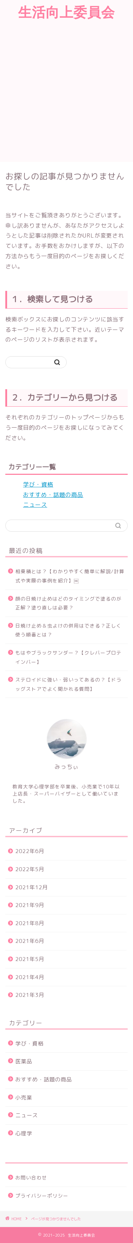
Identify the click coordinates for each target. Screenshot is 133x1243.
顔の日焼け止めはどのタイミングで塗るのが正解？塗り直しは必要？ (68, 603)
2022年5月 (29, 869)
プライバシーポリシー (41, 1195)
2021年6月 (29, 941)
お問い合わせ (31, 1177)
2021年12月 (31, 887)
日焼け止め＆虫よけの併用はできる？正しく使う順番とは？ (68, 630)
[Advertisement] (66, 91)
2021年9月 (29, 905)
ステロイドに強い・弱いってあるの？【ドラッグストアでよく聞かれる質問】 (68, 684)
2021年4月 (29, 977)
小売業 (23, 1097)
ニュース (35, 505)
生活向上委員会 (66, 12)
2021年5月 (29, 959)
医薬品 (23, 1061)
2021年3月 (29, 995)
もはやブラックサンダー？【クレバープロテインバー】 (68, 657)
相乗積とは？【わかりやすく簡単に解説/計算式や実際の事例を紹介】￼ (69, 576)
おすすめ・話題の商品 (53, 495)
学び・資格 (38, 484)
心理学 (23, 1133)
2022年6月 (29, 851)
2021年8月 (29, 923)
